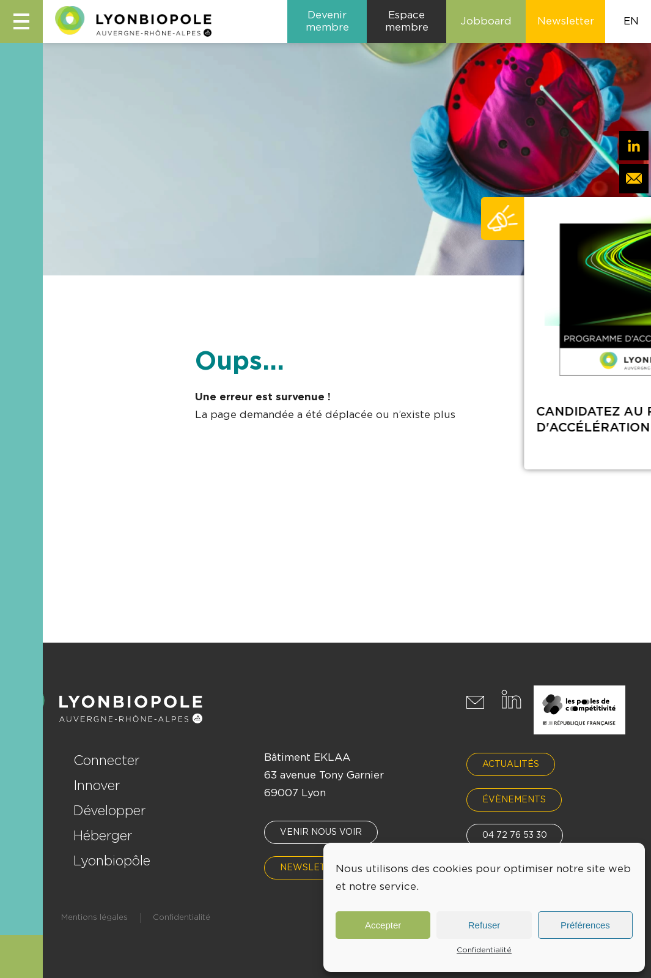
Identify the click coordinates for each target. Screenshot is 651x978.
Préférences (585, 925)
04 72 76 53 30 (514, 835)
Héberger (103, 836)
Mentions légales (94, 918)
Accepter (383, 925)
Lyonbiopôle (111, 861)
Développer (109, 811)
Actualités (510, 764)
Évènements (514, 800)
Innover (96, 786)
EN (631, 21)
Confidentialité (484, 950)
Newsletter (312, 868)
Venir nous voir (321, 832)
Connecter (106, 760)
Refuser (484, 925)
